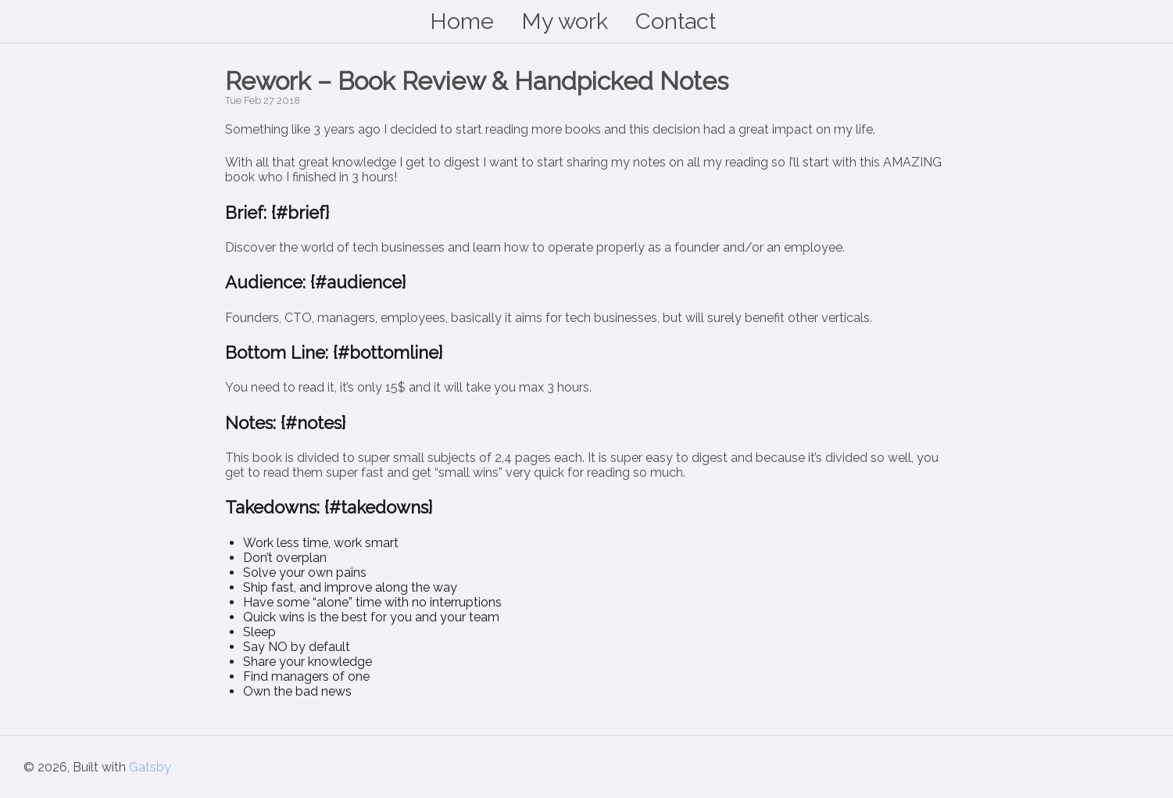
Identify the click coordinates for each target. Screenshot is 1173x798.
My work (564, 21)
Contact (675, 21)
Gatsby (150, 767)
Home (462, 21)
